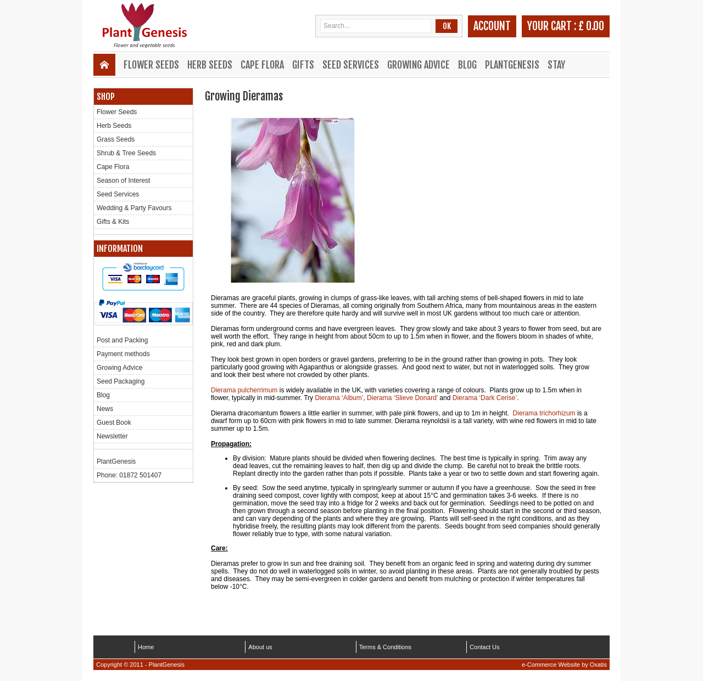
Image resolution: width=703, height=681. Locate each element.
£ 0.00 (591, 26)
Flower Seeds (151, 65)
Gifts (303, 65)
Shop (106, 96)
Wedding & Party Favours (134, 208)
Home (146, 647)
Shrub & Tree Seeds (126, 153)
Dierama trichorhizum (544, 413)
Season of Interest (123, 180)
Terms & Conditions (385, 647)
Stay (556, 65)
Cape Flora (262, 65)
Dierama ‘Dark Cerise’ (485, 398)
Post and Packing (122, 340)
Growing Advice (418, 65)
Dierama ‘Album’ (339, 398)
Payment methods (123, 354)
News (105, 409)
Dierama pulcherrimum (244, 390)
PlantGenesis (512, 65)
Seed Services (350, 65)
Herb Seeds (209, 65)
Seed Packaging (120, 381)
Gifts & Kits (113, 222)
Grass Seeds (116, 139)
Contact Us (484, 647)
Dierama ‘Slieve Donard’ (402, 398)
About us (260, 647)
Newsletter (112, 436)
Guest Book (114, 422)
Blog (467, 65)
